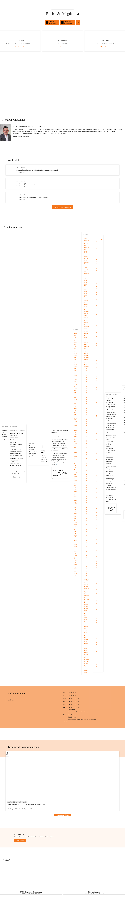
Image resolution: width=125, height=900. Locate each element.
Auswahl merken (78, 620)
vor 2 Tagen (71, 236)
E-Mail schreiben (91, 47)
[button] (46, 22)
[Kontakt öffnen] (34, 559)
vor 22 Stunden (5, 236)
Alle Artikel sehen (63, 482)
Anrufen (62, 47)
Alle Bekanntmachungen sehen (62, 209)
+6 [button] (89, 22)
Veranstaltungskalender (62, 357)
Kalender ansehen (46, 382)
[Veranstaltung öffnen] (63, 345)
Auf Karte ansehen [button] (34, 49)
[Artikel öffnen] (41, 418)
